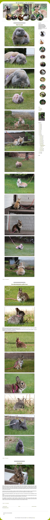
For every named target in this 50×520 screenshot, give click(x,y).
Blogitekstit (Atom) (6, 507)
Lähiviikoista (19, 463)
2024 (40, 126)
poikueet (40, 110)
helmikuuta (41, 149)
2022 (40, 128)
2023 (40, 127)
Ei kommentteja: (7, 279)
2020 (40, 130)
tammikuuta (41, 150)
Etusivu (19, 506)
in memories (40, 109)
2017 (40, 133)
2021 (40, 129)
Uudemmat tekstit (5, 506)
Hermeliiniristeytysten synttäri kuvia (19, 284)
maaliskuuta (41, 148)
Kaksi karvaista (19, 25)
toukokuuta (41, 142)
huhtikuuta (41, 143)
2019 (40, 131)
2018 (40, 132)
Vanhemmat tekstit (34, 506)
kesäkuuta (41, 141)
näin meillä (40, 108)
